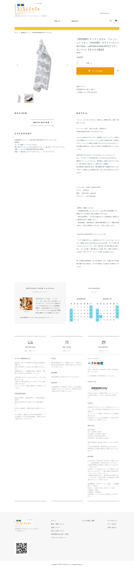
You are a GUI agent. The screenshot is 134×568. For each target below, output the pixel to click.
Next (67, 65)
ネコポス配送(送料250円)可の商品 (32, 150)
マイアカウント (105, 13)
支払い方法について (66, 532)
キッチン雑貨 (19, 146)
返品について (80, 86)
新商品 (17, 143)
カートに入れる (95, 71)
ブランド (57, 21)
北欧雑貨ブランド (26, 32)
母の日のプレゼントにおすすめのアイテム (29, 148)
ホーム (16, 32)
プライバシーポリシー (66, 539)
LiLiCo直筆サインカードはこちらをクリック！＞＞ (36, 319)
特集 (16, 150)
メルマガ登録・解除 (93, 522)
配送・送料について (66, 525)
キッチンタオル (31, 146)
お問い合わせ (113, 529)
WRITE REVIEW (41, 124)
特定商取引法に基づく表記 (85, 89)
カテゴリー (75, 21)
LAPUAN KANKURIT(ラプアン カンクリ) (45, 32)
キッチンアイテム (48, 153)
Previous (17, 65)
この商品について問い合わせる (86, 92)
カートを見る (113, 525)
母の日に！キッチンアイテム (55, 148)
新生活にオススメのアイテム (30, 153)
